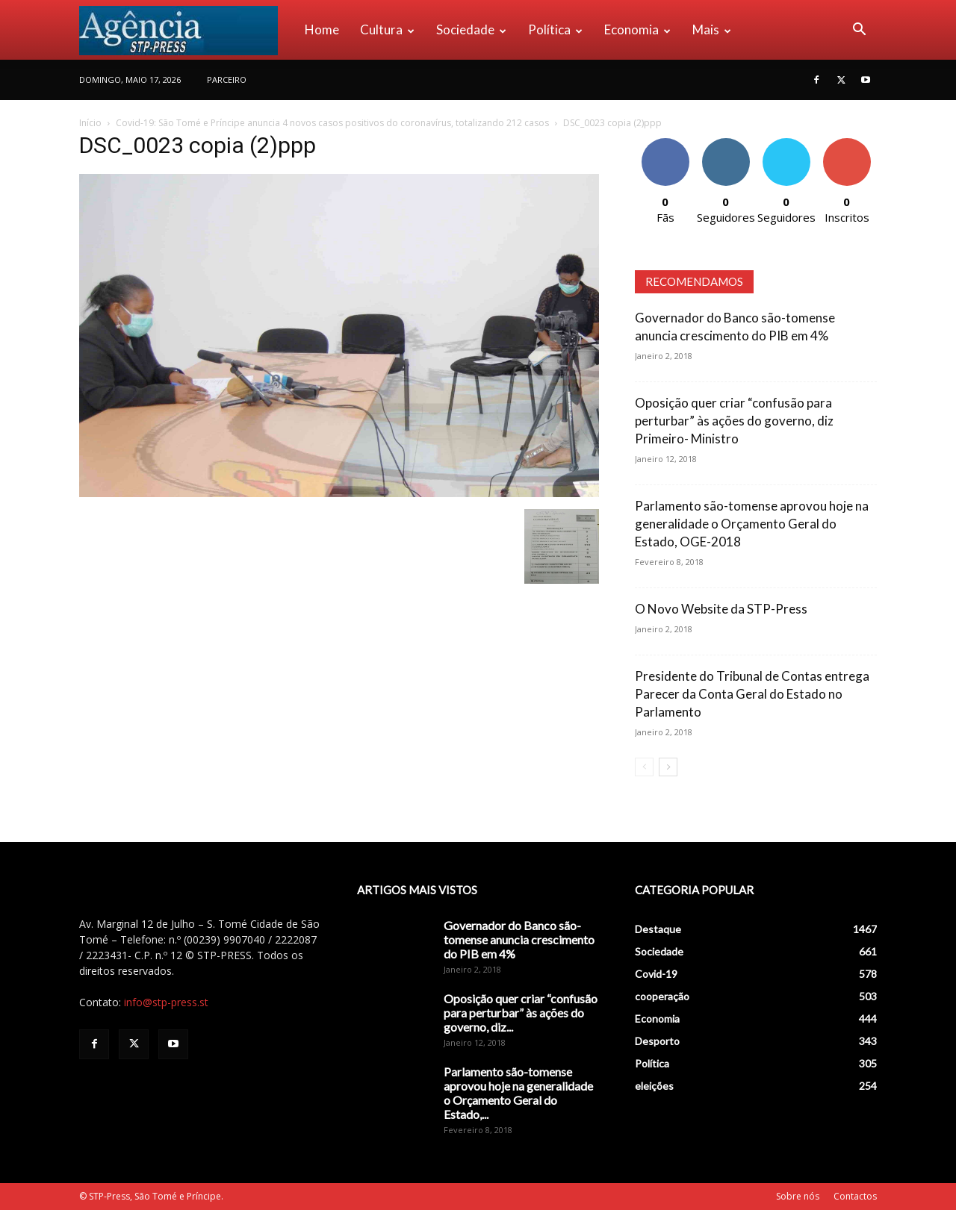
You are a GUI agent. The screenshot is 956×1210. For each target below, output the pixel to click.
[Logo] (186, 30)
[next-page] (668, 767)
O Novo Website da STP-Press (721, 609)
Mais (711, 29)
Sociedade (471, 29)
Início (90, 122)
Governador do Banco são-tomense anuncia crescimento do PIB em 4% (519, 939)
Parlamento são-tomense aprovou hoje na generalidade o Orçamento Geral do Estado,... (518, 1092)
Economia (637, 29)
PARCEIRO (226, 79)
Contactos (855, 1196)
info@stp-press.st (166, 1002)
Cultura (387, 29)
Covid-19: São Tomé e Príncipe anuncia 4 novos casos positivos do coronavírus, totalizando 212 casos (332, 122)
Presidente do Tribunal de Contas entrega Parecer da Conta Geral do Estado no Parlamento (752, 694)
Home (322, 29)
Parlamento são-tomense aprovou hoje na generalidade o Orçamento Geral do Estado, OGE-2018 (752, 523)
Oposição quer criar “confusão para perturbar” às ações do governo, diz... (521, 1012)
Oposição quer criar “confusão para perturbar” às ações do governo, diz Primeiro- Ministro (734, 420)
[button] (859, 31)
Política (555, 29)
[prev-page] (644, 767)
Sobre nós (797, 1196)
